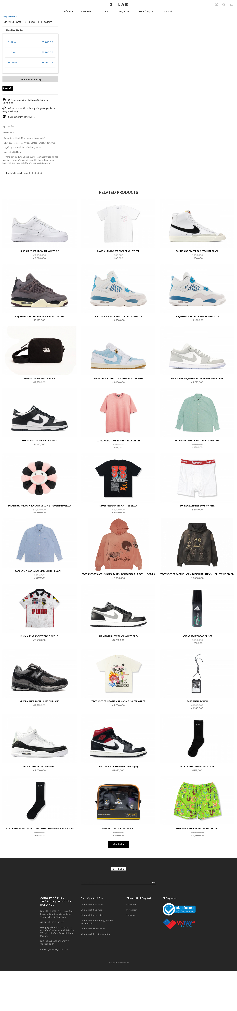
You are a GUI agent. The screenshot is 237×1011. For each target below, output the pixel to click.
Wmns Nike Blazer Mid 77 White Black (197, 415)
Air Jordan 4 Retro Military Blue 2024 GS (118, 480)
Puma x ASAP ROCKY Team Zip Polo (39, 800)
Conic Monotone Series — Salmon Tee (118, 604)
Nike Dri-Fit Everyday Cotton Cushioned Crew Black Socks (39, 992)
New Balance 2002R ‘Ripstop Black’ (39, 865)
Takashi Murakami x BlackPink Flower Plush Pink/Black (39, 669)
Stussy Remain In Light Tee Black (118, 669)
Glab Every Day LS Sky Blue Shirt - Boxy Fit (39, 734)
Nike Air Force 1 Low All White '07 (39, 415)
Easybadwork (9, 180)
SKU (4, 296)
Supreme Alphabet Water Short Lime (197, 992)
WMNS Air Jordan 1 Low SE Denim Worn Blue (118, 542)
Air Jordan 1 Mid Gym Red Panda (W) (118, 930)
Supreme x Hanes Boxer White (197, 669)
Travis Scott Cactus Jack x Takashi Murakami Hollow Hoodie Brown (197, 738)
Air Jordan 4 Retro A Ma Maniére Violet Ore (39, 480)
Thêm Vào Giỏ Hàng (30, 243)
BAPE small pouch (197, 865)
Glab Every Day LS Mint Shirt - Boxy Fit (197, 604)
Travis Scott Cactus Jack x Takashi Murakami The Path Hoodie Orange (118, 738)
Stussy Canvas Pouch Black (39, 542)
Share (6, 252)
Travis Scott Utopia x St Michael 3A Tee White (118, 865)
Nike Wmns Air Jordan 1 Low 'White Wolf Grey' (197, 542)
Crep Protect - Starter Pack (118, 992)
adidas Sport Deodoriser (197, 800)
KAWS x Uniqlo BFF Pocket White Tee (118, 415)
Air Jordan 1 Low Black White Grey (118, 800)
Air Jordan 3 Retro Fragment (39, 930)
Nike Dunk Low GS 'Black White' (39, 604)
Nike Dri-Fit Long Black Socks (197, 930)
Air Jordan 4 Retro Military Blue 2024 (197, 480)
